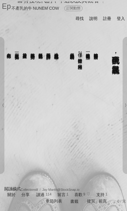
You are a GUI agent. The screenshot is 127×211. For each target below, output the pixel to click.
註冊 (107, 18)
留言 (61, 194)
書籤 (74, 201)
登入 (121, 18)
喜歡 (78, 194)
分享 (25, 194)
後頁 (91, 201)
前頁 (103, 201)
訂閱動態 (73, 8)
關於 (11, 194)
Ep (6, 6)
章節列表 (54, 201)
